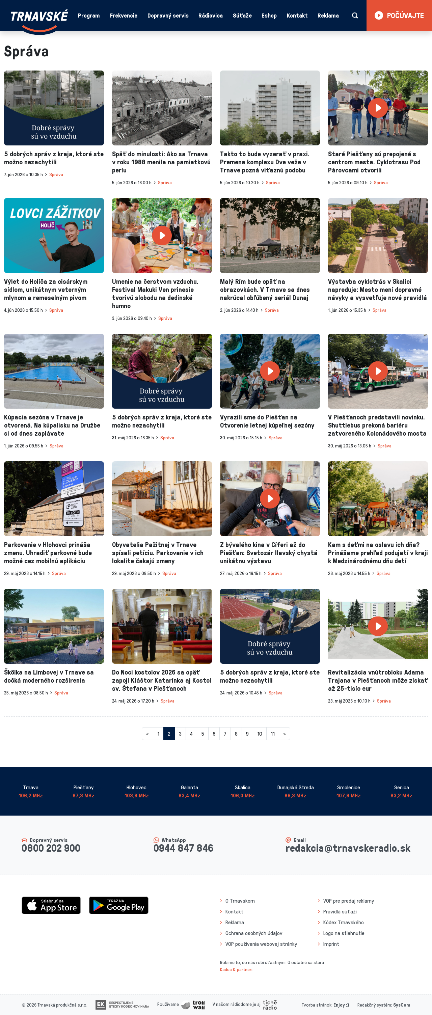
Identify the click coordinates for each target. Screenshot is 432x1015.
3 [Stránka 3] (180, 733)
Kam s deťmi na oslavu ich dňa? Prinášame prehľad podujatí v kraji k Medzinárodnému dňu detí (378, 552)
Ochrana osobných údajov (253, 933)
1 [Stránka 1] (158, 733)
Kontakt (297, 15)
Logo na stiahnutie (343, 933)
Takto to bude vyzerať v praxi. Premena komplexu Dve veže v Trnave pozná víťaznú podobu (264, 161)
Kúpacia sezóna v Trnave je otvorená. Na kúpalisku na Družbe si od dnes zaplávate (52, 425)
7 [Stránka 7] (225, 733)
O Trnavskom (240, 900)
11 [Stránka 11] (273, 733)
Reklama (328, 15)
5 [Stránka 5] (202, 733)
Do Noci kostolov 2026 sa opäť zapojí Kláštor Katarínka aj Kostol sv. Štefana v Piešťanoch (161, 680)
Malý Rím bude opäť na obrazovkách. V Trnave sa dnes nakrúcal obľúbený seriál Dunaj (265, 289)
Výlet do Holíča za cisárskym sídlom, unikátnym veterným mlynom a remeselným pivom (45, 289)
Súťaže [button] (242, 15)
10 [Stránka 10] (259, 733)
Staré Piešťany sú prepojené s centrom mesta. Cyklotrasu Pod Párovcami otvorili (374, 161)
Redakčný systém (374, 1005)
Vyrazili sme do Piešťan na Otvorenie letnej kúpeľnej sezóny (267, 421)
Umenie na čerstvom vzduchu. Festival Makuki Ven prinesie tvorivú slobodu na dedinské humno (155, 293)
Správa (56, 174)
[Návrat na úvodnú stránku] (39, 20)
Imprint (331, 944)
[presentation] (54, 108)
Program (89, 15)
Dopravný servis (168, 15)
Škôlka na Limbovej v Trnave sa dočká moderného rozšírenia (49, 676)
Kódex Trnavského (343, 922)
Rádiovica (210, 15)
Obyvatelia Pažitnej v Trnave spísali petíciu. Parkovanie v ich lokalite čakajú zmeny (158, 552)
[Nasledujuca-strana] (284, 733)
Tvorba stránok (316, 1005)
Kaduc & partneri (236, 969)
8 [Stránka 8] (236, 733)
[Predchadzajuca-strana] (147, 733)
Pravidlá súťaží (340, 911)
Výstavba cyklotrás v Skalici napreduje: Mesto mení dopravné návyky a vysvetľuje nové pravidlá (377, 289)
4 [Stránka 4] (191, 733)
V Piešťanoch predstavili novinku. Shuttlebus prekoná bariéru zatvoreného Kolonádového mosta (377, 425)
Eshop (269, 15)
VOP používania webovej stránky (261, 944)
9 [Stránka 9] (247, 733)
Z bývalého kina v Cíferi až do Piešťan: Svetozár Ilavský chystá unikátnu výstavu (269, 552)
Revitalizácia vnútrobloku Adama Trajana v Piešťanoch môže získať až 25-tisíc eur (378, 680)
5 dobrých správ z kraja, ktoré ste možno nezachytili (54, 157)
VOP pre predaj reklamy (348, 900)
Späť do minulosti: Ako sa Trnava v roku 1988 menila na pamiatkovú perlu (161, 161)
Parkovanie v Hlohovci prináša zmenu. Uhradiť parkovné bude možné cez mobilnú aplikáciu (48, 552)
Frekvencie (123, 15)
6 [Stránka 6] (214, 733)
